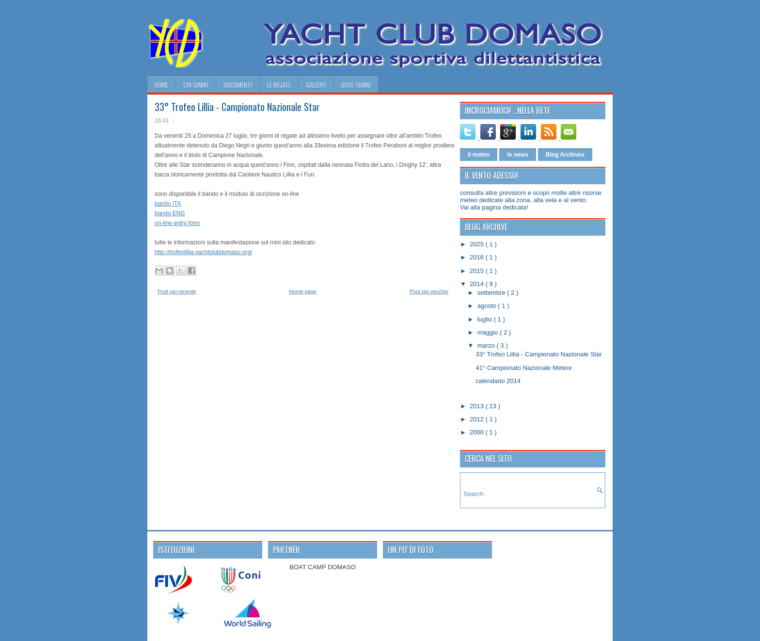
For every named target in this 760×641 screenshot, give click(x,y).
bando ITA (168, 203)
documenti (237, 85)
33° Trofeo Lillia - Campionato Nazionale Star (237, 106)
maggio (488, 332)
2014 (478, 284)
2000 (478, 432)
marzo (487, 345)
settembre (492, 292)
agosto (487, 305)
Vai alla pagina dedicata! (494, 207)
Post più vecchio (429, 291)
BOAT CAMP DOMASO (322, 567)
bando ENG (170, 213)
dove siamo (356, 85)
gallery (316, 85)
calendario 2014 (498, 381)
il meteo (479, 154)
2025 (478, 244)
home (161, 85)
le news (517, 154)
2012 (478, 419)
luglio (485, 319)
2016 (478, 257)
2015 (478, 270)
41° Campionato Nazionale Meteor (523, 367)
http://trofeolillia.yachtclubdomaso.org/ (203, 252)
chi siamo (195, 85)
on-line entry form (177, 223)
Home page (303, 291)
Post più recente (177, 291)
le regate (279, 85)
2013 (478, 406)
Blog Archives (565, 154)
